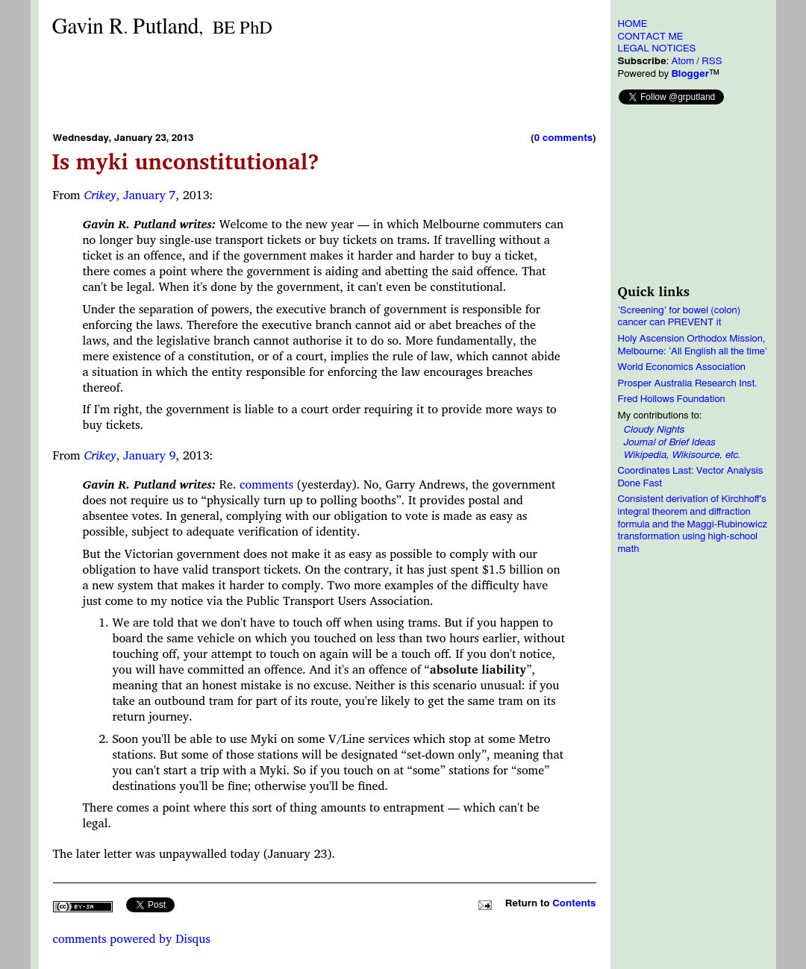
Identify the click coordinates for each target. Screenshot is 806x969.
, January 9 (129, 455)
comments (266, 484)
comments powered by (131, 938)
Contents (574, 903)
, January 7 (129, 194)
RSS (712, 61)
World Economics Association (682, 367)
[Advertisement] (324, 84)
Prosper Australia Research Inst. (687, 383)
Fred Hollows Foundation (671, 399)
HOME (633, 24)
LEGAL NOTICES (657, 48)
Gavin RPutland (162, 27)
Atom (682, 61)
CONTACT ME (651, 36)
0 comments (563, 138)
